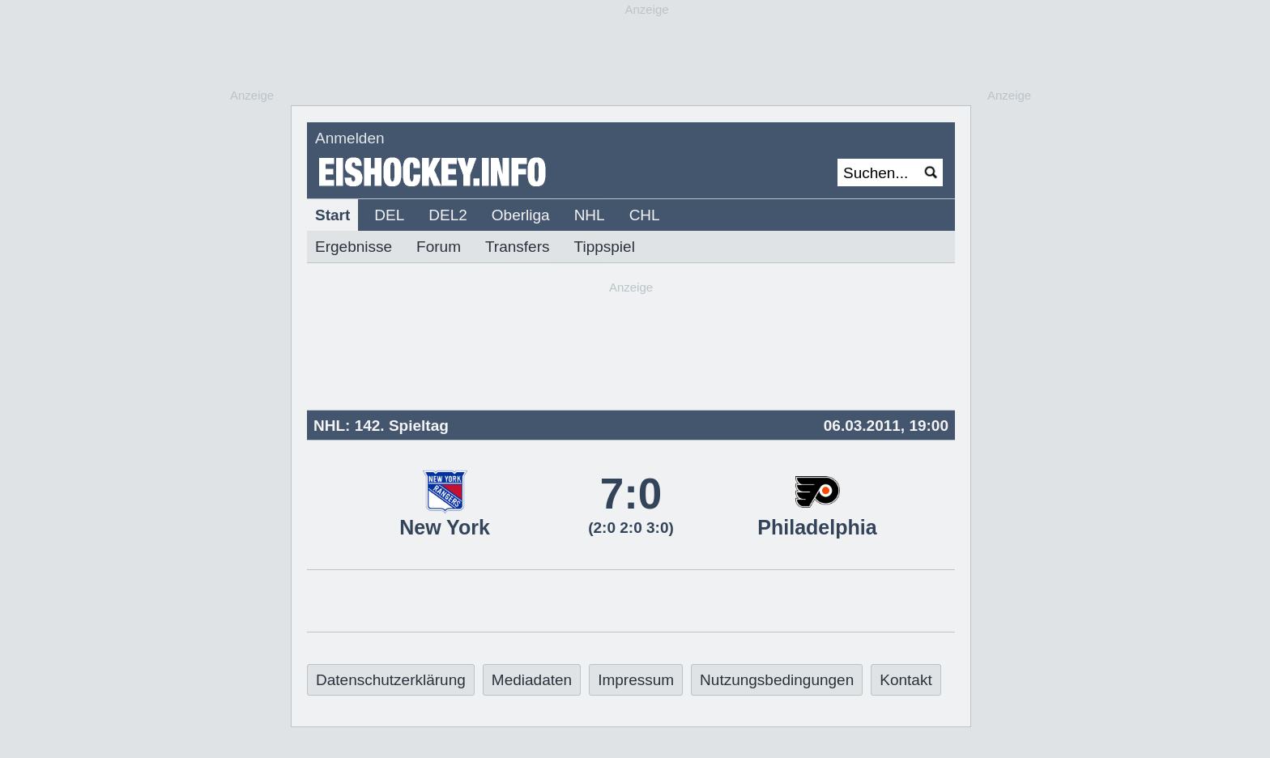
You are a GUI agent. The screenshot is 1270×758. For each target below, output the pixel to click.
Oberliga (521, 215)
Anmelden (350, 138)
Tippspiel (604, 246)
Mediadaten (532, 679)
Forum (438, 246)
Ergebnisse (353, 246)
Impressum (636, 679)
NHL (589, 215)
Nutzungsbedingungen (777, 679)
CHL (644, 215)
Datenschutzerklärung (391, 679)
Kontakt (905, 679)
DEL (389, 215)
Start (332, 215)
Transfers (517, 246)
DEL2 (447, 215)
